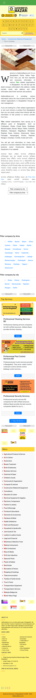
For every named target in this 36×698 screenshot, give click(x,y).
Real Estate (8, 565)
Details (18, 336)
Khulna (16, 280)
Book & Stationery (10, 468)
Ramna (30, 260)
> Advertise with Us (6, 646)
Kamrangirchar (19, 257)
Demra (26, 249)
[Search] (11, 33)
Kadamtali (25, 253)
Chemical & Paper (10, 474)
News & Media (9, 552)
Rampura (8, 264)
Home (4, 39)
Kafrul (17, 253)
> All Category (5, 644)
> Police (21, 646)
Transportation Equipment (13, 586)
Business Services (10, 471)
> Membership (5, 642)
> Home (3, 637)
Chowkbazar (17, 249)
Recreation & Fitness (11, 569)
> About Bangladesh (24, 648)
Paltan (15, 245)
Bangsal (7, 249)
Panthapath (22, 260)
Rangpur (8, 288)
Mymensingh (16, 284)
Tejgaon (24, 264)
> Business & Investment (25, 637)
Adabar (22, 245)
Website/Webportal (10, 592)
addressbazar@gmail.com (9, 665)
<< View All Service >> (18, 421)
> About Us (4, 639)
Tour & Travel (8, 582)
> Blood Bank (22, 639)
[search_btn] (22, 33)
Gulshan (7, 245)
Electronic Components (12, 501)
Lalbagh (29, 257)
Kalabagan (8, 257)
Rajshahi (26, 284)
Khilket (10, 242)
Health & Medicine (10, 521)
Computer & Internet (11, 484)
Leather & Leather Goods (12, 535)
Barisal (7, 284)
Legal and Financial (10, 538)
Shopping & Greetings (11, 572)
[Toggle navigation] (4, 3)
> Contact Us (4, 648)
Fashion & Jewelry (10, 505)
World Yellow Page (10, 596)
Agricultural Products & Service (14, 454)
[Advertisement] (18, 216)
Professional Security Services (16, 396)
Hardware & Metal (10, 518)
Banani (17, 242)
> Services (4, 640)
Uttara (31, 242)
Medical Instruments (11, 545)
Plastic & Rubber (9, 562)
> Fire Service (22, 644)
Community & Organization (13, 481)
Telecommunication (11, 575)
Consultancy (8, 491)
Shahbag (16, 264)
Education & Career (10, 495)
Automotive (8, 461)
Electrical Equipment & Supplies (14, 498)
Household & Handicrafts (12, 528)
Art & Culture (8, 457)
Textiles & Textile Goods (12, 579)
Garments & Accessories (12, 515)
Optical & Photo (9, 559)
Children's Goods (9, 478)
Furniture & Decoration (11, 511)
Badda (29, 245)
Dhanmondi (9, 268)
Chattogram (26, 280)
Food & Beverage (9, 508)
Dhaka (10, 280)
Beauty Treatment (10, 464)
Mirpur (24, 242)
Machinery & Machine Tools (13, 542)
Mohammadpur (10, 260)
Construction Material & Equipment (16, 488)
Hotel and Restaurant (11, 525)
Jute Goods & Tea (10, 532)
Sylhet (15, 288)
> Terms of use (5, 650)
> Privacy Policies (23, 650)
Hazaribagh (9, 253)
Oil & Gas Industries (10, 555)
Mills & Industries (10, 548)
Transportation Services (12, 589)
